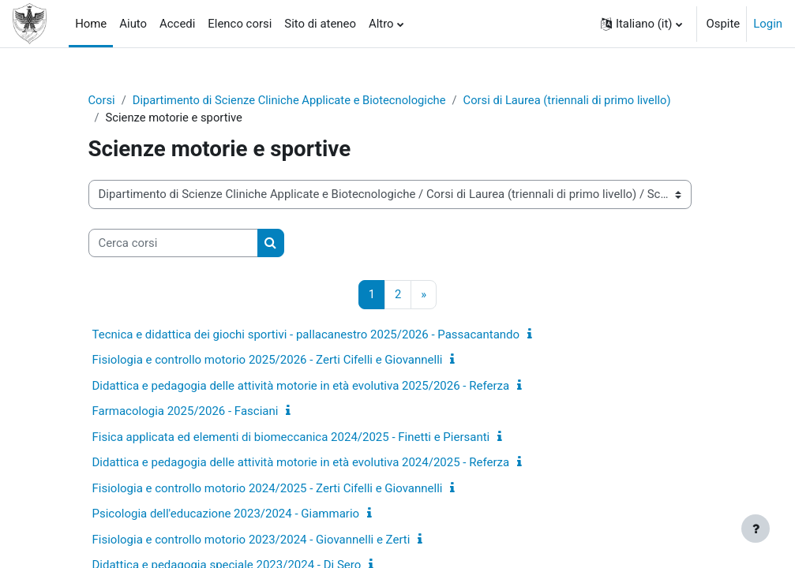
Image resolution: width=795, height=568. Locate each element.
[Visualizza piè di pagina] (755, 528)
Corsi (102, 100)
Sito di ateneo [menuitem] (320, 24)
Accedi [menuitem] (177, 24)
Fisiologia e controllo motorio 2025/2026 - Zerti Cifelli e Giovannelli (267, 360)
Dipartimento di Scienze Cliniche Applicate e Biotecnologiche (291, 100)
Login (767, 24)
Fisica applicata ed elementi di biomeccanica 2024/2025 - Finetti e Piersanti (291, 437)
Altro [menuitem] (381, 24)
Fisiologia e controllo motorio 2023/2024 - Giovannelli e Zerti (251, 539)
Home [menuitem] (91, 24)
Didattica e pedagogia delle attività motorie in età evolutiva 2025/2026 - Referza (301, 386)
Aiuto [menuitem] (133, 24)
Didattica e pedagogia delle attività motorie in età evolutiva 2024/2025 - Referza (301, 463)
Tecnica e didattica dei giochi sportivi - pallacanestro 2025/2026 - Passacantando (306, 334)
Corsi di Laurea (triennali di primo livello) (572, 100)
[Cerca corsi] (173, 243)
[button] (641, 23)
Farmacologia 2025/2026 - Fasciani (185, 412)
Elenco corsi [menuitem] (240, 24)
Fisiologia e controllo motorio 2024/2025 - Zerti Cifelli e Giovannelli (267, 488)
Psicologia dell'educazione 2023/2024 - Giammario (226, 514)
